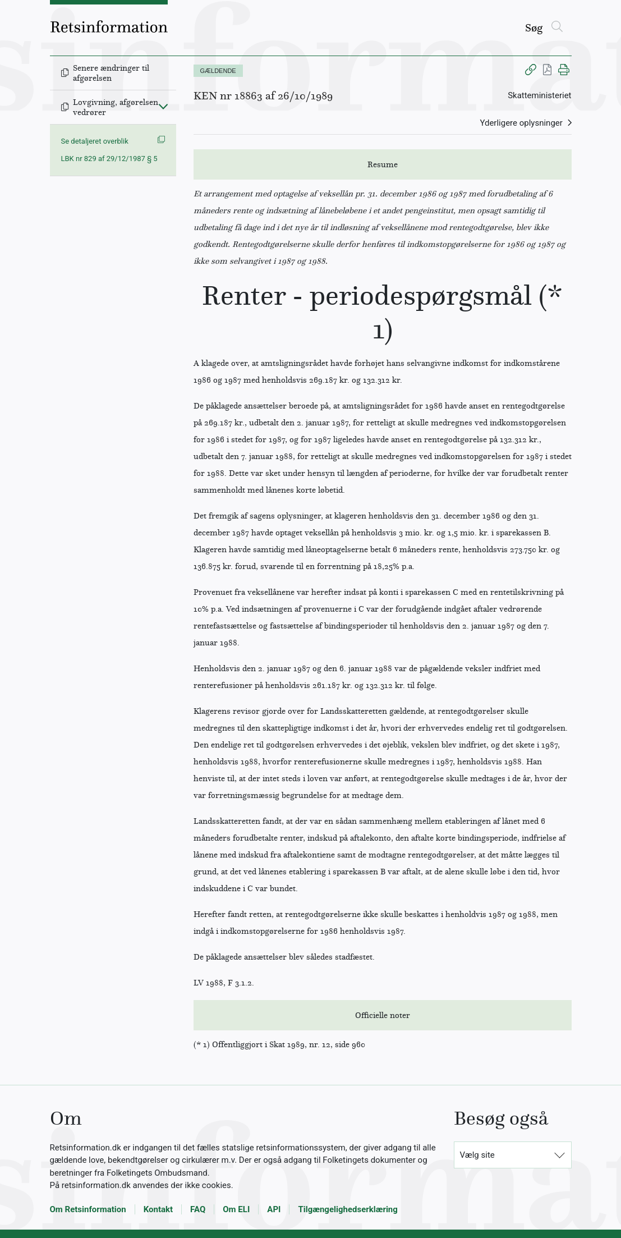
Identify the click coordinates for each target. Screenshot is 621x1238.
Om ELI (236, 1209)
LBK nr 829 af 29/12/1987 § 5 (109, 158)
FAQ (197, 1209)
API (273, 1209)
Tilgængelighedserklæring (347, 1209)
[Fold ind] (163, 106)
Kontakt (158, 1209)
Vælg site (477, 1155)
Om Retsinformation (88, 1209)
